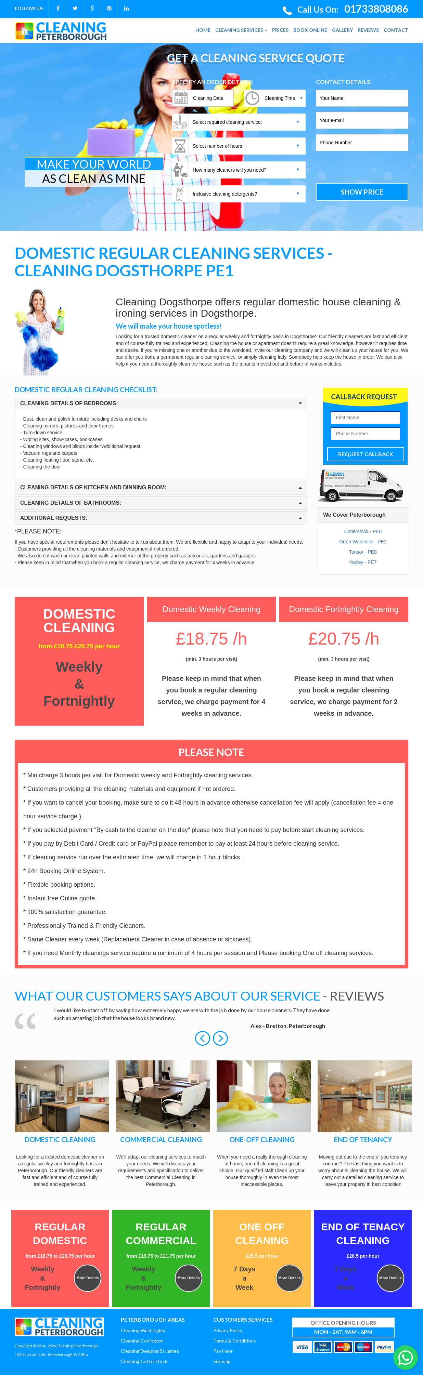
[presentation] (362, 168)
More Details (87, 1278)
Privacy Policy (227, 1330)
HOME (202, 30)
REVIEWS (368, 30)
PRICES (280, 30)
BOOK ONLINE (310, 30)
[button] (203, 1038)
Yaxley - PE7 (363, 562)
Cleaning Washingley (143, 1330)
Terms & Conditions (234, 1341)
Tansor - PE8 (363, 552)
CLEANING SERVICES (241, 30)
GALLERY (342, 30)
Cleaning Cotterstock (144, 1361)
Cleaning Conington (142, 1341)
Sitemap (222, 1361)
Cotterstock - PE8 (363, 531)
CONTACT (396, 30)
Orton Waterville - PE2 (363, 541)
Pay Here (223, 1351)
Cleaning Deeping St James (150, 1351)
